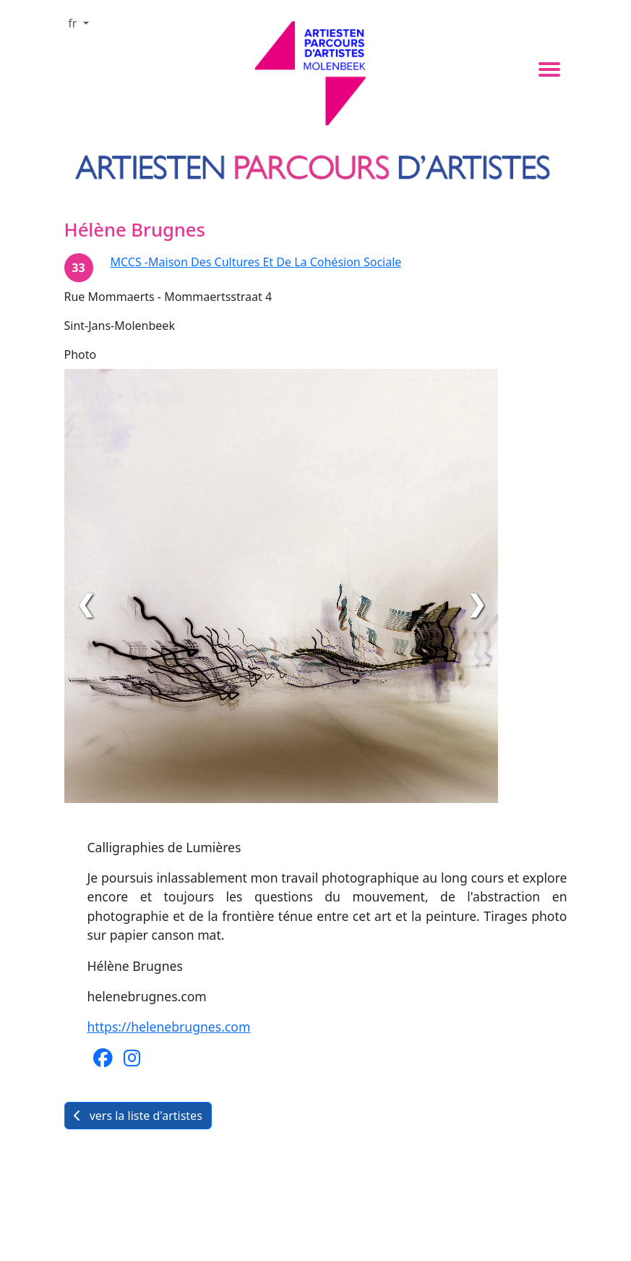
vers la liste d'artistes (138, 1116)
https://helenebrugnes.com (169, 1026)
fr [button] (74, 23)
